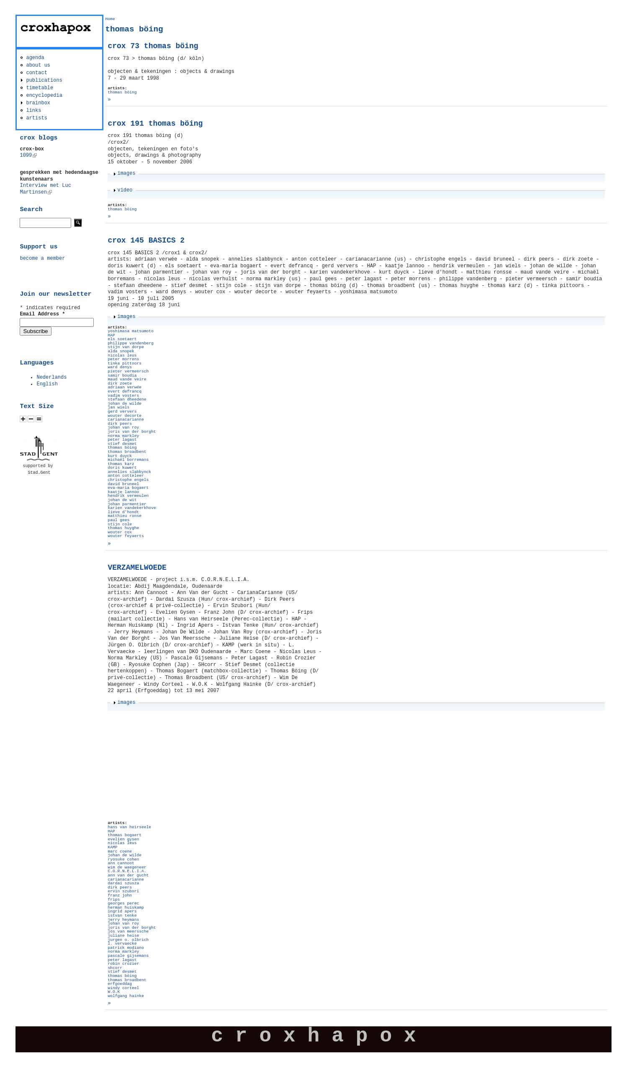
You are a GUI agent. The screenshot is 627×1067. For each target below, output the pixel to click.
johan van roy (123, 427)
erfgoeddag (120, 984)
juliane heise (123, 935)
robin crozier (123, 963)
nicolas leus (122, 355)
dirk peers (120, 423)
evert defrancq (124, 391)
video (124, 190)
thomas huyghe (123, 528)
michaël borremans (128, 459)
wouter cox (120, 532)
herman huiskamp (126, 907)
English (46, 384)
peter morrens (123, 359)
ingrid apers (122, 911)
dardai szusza (123, 883)
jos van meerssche (128, 931)
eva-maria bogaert (128, 488)
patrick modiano (126, 948)
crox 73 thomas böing (153, 46)
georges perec (123, 903)
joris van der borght (132, 431)
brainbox (38, 103)
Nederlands (51, 377)
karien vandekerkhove (132, 508)
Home (110, 19)
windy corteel (123, 988)
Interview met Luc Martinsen (45, 189)
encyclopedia (44, 95)
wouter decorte (124, 415)
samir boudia (122, 375)
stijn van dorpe (126, 347)
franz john (120, 895)
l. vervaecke (122, 943)
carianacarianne (126, 419)
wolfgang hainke (126, 996)
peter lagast (122, 439)
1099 (28, 155)
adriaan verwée (124, 387)
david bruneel (123, 484)
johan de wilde (124, 403)
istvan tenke (122, 915)
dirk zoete (120, 383)
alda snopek (121, 351)
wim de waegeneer (127, 867)
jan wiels (118, 407)
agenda (35, 58)
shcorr (115, 968)
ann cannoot (121, 863)
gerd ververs (122, 411)
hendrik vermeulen (128, 495)
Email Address (42, 314)
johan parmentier (127, 504)
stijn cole (120, 524)
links (33, 111)
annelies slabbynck (129, 472)
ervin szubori (123, 891)
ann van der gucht (128, 875)
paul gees (118, 520)
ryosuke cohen (123, 859)
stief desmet (122, 444)
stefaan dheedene (127, 399)
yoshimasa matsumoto (130, 331)
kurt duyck (120, 456)
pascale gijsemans (128, 955)
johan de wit (122, 500)
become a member (42, 258)
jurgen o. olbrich (128, 940)
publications (44, 80)
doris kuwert (122, 467)
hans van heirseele (129, 827)
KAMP (112, 847)
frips (114, 899)
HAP (111, 335)
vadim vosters (123, 395)
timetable (39, 88)
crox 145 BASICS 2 (146, 240)
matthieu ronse (124, 516)
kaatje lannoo (123, 492)
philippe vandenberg (130, 343)
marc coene (120, 851)
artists (36, 118)
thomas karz (121, 464)
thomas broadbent (127, 452)
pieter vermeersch (128, 371)
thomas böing (122, 92)
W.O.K (114, 991)
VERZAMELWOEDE (137, 567)
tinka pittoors (124, 363)
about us (38, 65)
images (126, 173)
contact (36, 73)
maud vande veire (127, 379)
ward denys (120, 367)
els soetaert (122, 339)
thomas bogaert (124, 835)
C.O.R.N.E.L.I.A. (127, 871)
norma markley (123, 436)
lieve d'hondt (123, 512)
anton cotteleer (126, 475)
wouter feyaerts (126, 536)
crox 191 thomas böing (155, 123)
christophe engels (128, 480)
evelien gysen (123, 839)
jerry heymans (123, 919)
